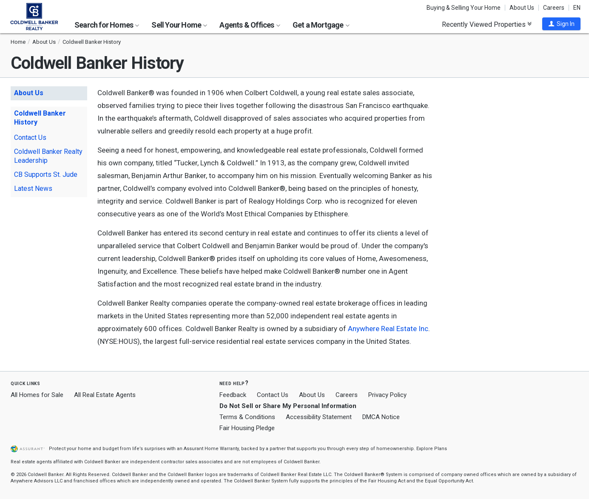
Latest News (33, 188)
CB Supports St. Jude (45, 174)
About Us (521, 8)
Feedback (232, 395)
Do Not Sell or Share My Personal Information (287, 406)
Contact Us (30, 137)
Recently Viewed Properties (487, 24)
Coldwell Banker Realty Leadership (48, 155)
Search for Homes (106, 24)
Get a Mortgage (321, 24)
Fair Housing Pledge (247, 428)
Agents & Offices (249, 24)
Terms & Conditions (247, 417)
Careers (553, 8)
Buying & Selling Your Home (464, 8)
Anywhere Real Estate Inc (388, 328)
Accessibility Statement (319, 417)
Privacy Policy (387, 395)
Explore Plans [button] (431, 448)
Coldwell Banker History (40, 117)
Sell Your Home (179, 24)
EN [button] (576, 7)
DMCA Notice (381, 417)
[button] (561, 23)
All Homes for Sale (37, 395)
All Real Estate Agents (105, 395)
